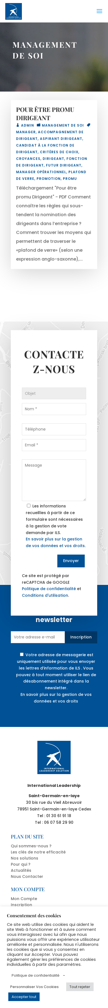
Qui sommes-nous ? (31, 846)
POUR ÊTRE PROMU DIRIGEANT (45, 115)
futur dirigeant (63, 167)
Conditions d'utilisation (45, 608)
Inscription (81, 637)
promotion (49, 180)
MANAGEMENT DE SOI (63, 127)
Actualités (21, 870)
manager (26, 134)
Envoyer (71, 574)
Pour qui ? (20, 864)
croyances (28, 160)
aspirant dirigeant (61, 140)
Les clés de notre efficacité (38, 852)
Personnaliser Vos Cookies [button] (34, 986)
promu (70, 180)
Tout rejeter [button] (80, 986)
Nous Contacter (27, 876)
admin (27, 127)
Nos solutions (24, 858)
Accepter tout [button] (24, 996)
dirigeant (53, 160)
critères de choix (59, 153)
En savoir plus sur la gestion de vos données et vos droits (56, 698)
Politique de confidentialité (49, 602)
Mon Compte (24, 899)
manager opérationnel (41, 173)
